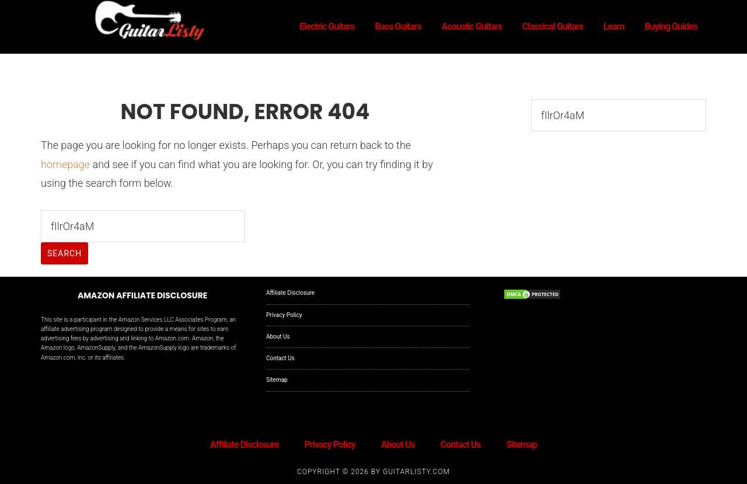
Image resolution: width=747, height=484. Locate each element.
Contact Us (280, 358)
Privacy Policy (284, 315)
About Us (278, 336)
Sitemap (277, 380)
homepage (65, 164)
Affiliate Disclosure (290, 293)
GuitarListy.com (416, 472)
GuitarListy (146, 22)
